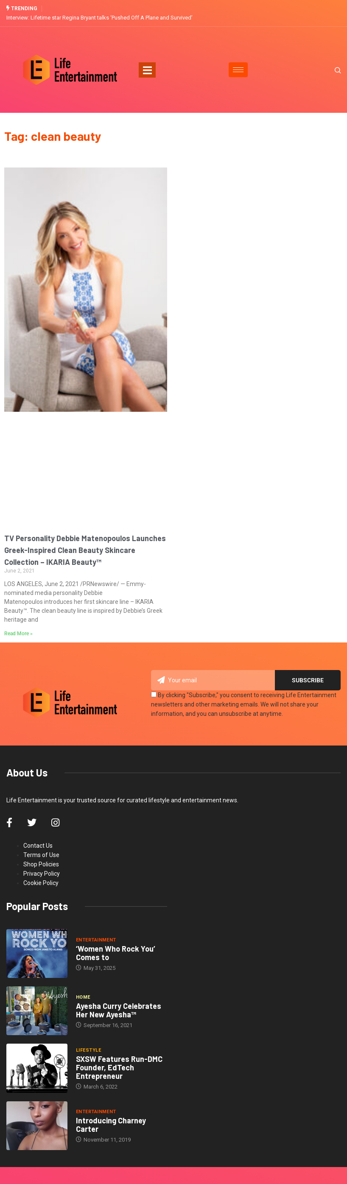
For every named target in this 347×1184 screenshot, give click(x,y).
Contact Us (38, 845)
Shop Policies (41, 864)
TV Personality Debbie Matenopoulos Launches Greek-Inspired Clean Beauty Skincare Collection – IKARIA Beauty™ (85, 550)
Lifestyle (88, 1050)
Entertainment (96, 939)
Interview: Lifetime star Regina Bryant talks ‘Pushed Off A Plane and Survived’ (99, 17)
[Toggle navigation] (147, 70)
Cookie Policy (41, 883)
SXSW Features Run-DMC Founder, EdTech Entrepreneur (119, 1067)
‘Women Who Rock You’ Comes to (115, 952)
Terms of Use (41, 855)
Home (83, 997)
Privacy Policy (41, 873)
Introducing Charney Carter (111, 1125)
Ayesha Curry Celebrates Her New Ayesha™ (118, 1010)
